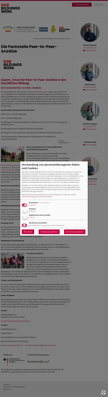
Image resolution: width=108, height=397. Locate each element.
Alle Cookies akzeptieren (74, 232)
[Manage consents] (103, 392)
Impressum (48, 197)
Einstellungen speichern (49, 232)
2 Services (31, 205)
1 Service (31, 217)
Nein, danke (28, 232)
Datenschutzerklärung (29, 197)
